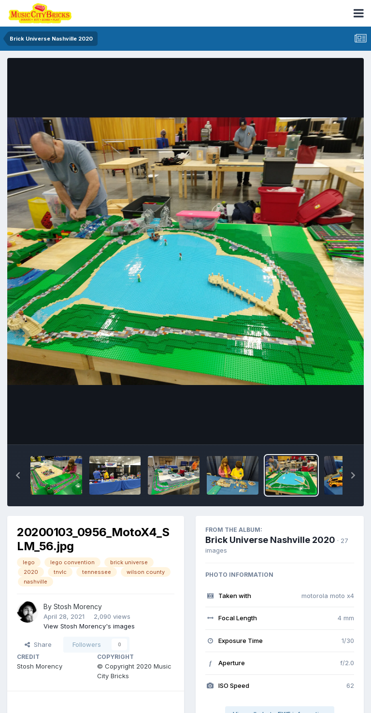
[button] (18, 475)
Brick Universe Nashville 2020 (270, 540)
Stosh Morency (78, 606)
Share (38, 644)
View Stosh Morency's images (89, 626)
